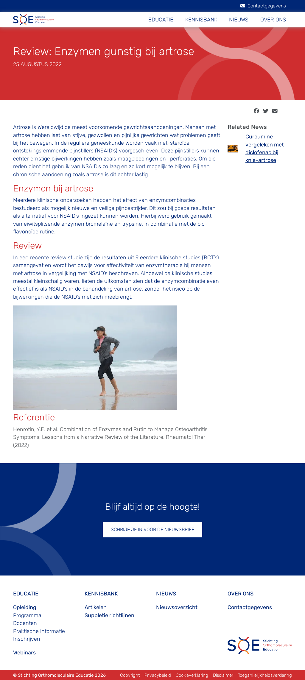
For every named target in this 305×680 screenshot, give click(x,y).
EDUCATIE (160, 20)
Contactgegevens (263, 6)
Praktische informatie (39, 631)
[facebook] (256, 111)
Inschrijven (26, 639)
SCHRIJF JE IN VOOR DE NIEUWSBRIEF (152, 529)
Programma (27, 615)
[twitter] (265, 111)
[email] (275, 111)
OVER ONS (273, 20)
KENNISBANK (201, 20)
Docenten (25, 623)
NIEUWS (238, 20)
